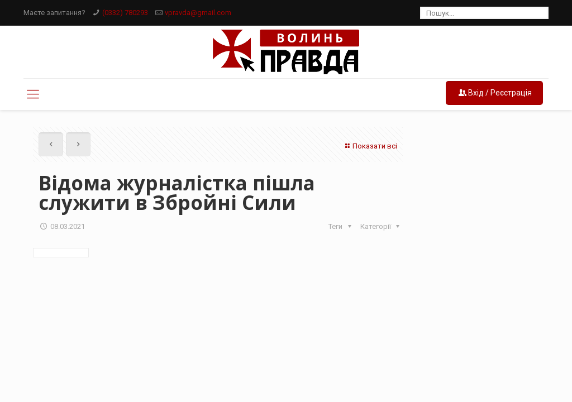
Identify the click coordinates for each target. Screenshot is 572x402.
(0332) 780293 (125, 12)
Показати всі (369, 146)
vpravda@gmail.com (198, 12)
